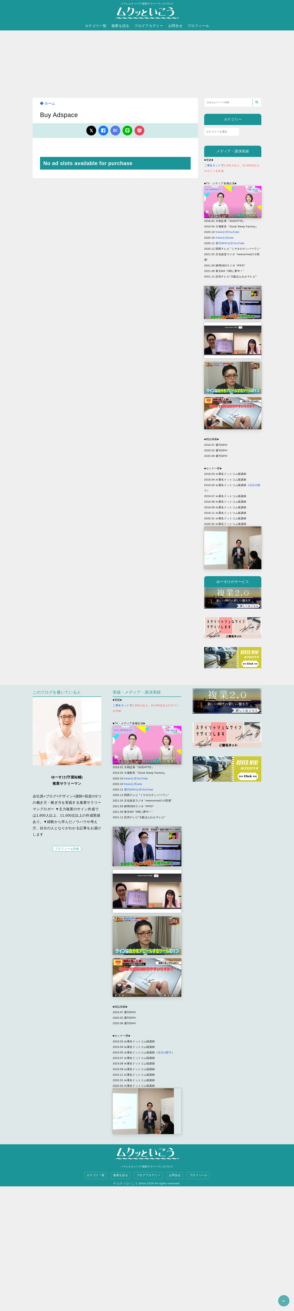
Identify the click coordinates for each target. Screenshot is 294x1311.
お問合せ (175, 26)
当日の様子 (165, 1052)
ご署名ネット (212, 165)
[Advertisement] (147, 61)
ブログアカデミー (148, 26)
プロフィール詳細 (67, 848)
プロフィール (198, 26)
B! (115, 130)
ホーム (47, 103)
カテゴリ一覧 (96, 26)
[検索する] (257, 102)
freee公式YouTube (227, 232)
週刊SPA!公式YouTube (230, 243)
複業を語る (120, 26)
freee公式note (225, 237)
